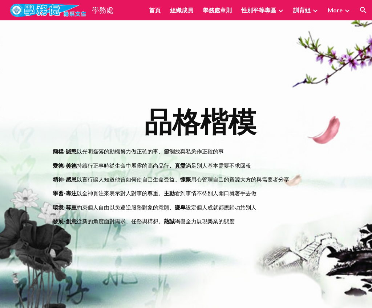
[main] (200, 164)
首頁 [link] (155, 10)
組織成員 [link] (181, 10)
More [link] (335, 10)
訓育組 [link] (302, 10)
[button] (363, 10)
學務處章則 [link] (217, 10)
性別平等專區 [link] (258, 10)
